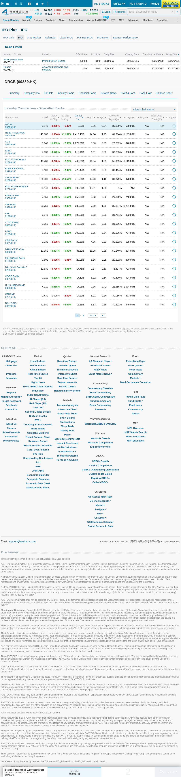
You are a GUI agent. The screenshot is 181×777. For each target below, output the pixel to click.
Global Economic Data (100, 526)
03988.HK (10, 171)
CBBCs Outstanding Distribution (100, 469)
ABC (7, 213)
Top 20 (38, 378)
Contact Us (11, 409)
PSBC (8, 231)
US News (100, 517)
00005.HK (10, 135)
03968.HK (10, 207)
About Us (11, 423)
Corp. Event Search (38, 449)
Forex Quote (136, 365)
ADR (37, 466)
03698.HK (10, 288)
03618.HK (10, 279)
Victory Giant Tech (13, 59)
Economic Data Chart (38, 483)
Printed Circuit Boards (53, 61)
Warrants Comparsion (100, 442)
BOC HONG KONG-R (16, 186)
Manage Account (11, 396)
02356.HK (10, 270)
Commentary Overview (100, 388)
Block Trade (67, 426)
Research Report (37, 441)
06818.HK (10, 243)
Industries (38, 390)
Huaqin (7, 67)
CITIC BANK (11, 222)
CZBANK (10, 294)
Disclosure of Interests (67, 438)
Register (11, 392)
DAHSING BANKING (16, 267)
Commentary (135, 373)
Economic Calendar (38, 475)
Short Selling (38, 428)
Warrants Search (100, 438)
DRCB (8, 124)
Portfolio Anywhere (67, 460)
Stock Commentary (100, 392)
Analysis (100, 509)
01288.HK (10, 216)
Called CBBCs (100, 482)
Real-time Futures (38, 373)
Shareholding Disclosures (37, 458)
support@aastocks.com (22, 541)
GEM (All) (38, 407)
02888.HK (10, 180)
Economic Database (38, 479)
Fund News (135, 405)
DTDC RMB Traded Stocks (38, 386)
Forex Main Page (135, 361)
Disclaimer (11, 436)
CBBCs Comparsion (100, 465)
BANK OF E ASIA (14, 249)
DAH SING (11, 303)
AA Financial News (100, 361)
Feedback (11, 405)
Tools (135, 413)
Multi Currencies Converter (135, 382)
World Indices (38, 365)
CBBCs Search (100, 461)
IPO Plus (38, 454)
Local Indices (37, 361)
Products (11, 373)
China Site (11, 365)
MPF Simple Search (136, 432)
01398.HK (10, 153)
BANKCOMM (12, 195)
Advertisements (11, 432)
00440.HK (10, 306)
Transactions (67, 422)
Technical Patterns (67, 455)
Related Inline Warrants (67, 390)
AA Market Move (67, 447)
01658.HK (10, 234)
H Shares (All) (38, 399)
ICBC (8, 150)
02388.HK (10, 162)
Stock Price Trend (67, 413)
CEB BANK (11, 240)
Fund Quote (135, 401)
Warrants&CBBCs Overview (100, 423)
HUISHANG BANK (15, 285)
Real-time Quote (67, 361)
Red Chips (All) (37, 403)
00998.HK (10, 225)
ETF (38, 420)
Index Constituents (38, 395)
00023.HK (10, 252)
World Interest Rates (37, 487)
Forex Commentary (100, 405)
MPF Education (135, 440)
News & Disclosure (67, 443)
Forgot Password (11, 401)
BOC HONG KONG (15, 159)
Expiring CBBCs (100, 478)
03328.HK (10, 198)
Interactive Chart (67, 373)
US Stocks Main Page (100, 496)
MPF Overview (135, 428)
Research (100, 409)
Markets (135, 378)
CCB (7, 141)
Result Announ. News (38, 437)
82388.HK (10, 189)
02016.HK (10, 297)
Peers (67, 434)
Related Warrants (67, 382)
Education (11, 378)
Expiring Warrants (100, 446)
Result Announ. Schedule (38, 445)
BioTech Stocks (38, 416)
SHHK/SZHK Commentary (100, 396)
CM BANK (10, 204)
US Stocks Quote (100, 501)
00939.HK (10, 144)
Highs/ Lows (38, 382)
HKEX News (100, 369)
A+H (37, 462)
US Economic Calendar (100, 522)
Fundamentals (67, 451)
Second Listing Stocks (38, 411)
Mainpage (11, 361)
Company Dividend (38, 432)
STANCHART (12, 177)
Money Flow (67, 430)
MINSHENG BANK (15, 258)
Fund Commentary (100, 401)
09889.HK (10, 127)
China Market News (100, 373)
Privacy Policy (11, 440)
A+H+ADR (38, 470)
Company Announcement (38, 424)
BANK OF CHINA (14, 168)
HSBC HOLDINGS (15, 132)
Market (100, 505)
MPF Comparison (135, 436)
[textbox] (153, 12)
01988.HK (10, 261)
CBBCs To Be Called (100, 473)
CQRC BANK (12, 276)
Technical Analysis (67, 369)
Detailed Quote (67, 365)
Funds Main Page (135, 396)
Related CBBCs (67, 386)
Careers (11, 428)
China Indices (38, 369)
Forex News (135, 369)
